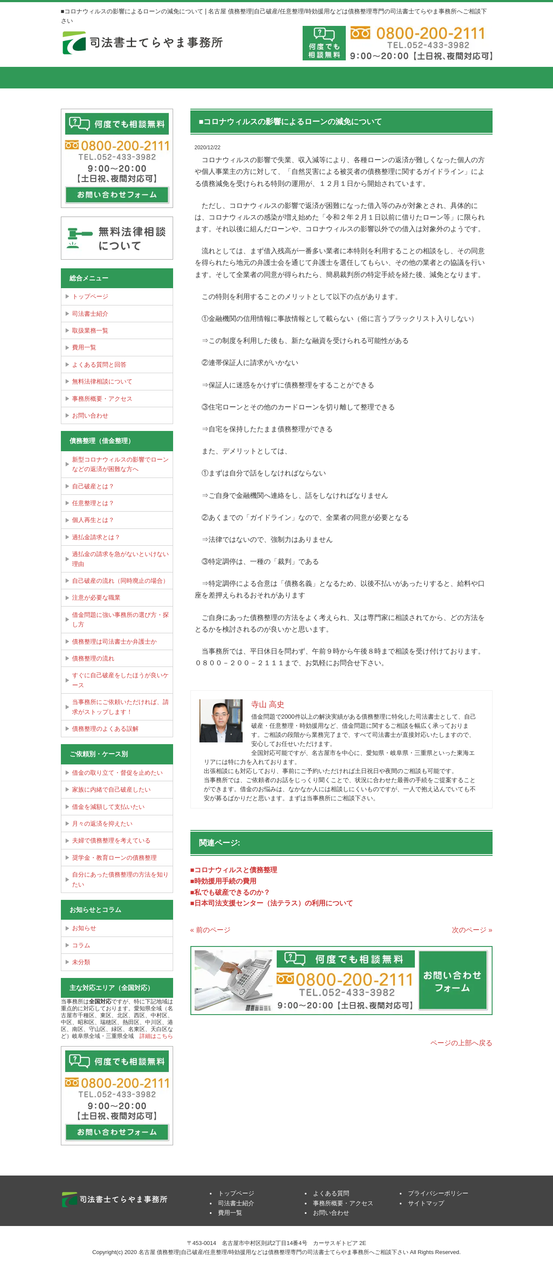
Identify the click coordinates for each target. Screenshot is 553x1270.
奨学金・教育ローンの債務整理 (114, 857)
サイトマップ (426, 1203)
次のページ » (472, 930)
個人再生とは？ (93, 519)
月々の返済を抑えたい (102, 823)
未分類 (81, 962)
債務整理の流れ (93, 658)
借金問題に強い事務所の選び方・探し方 (120, 619)
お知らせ (84, 927)
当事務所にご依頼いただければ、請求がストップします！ (120, 706)
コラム (81, 945)
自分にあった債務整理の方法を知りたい (120, 879)
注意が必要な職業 (96, 597)
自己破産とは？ (93, 486)
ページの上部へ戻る (461, 1043)
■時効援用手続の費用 (223, 881)
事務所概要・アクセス (382, 77)
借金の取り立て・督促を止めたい (117, 772)
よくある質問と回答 (99, 364)
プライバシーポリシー (438, 1193)
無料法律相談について (102, 381)
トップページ (93, 77)
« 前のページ (210, 930)
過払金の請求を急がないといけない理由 (120, 558)
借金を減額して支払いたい (108, 806)
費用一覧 (235, 77)
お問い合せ (456, 77)
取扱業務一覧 (90, 330)
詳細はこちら (156, 1036)
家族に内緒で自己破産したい (111, 789)
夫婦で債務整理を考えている (111, 840)
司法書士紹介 (162, 77)
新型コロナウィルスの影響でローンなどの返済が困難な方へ (120, 464)
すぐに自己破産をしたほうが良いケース (120, 680)
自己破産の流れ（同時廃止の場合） (120, 580)
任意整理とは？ (93, 503)
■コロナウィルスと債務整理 (234, 870)
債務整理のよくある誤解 (105, 728)
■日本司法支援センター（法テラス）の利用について (272, 903)
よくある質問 (309, 77)
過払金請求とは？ (96, 537)
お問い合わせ (90, 415)
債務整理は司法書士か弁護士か (114, 641)
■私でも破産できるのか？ (230, 892)
